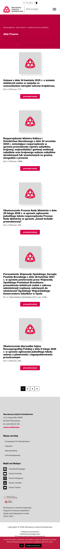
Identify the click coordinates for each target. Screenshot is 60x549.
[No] (57, 543)
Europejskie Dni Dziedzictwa (17, 441)
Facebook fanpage (14, 469)
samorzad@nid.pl (11, 427)
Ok (22, 545)
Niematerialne (11, 450)
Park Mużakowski (12, 455)
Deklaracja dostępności (30, 534)
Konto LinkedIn (12, 483)
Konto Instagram (13, 478)
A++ (31, 3)
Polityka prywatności (30, 531)
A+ (28, 3)
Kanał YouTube (12, 473)
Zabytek (8, 446)
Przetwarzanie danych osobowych (30, 536)
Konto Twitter (12, 487)
